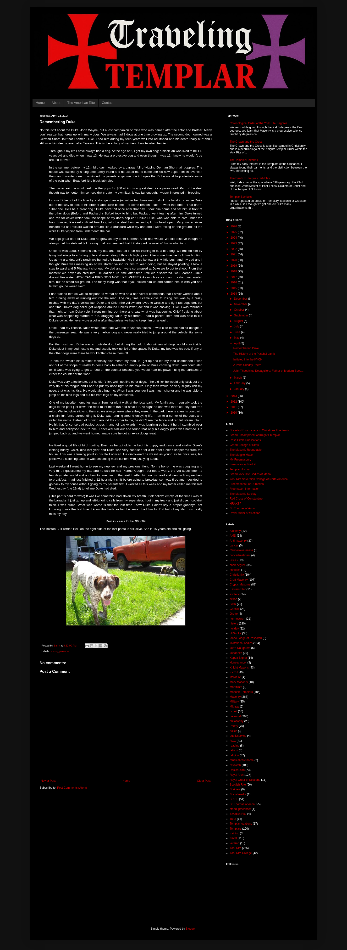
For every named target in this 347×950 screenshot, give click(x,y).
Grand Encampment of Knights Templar (255, 435)
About (56, 103)
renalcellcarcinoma (242, 760)
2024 (234, 237)
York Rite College (241, 853)
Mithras (234, 706)
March (238, 377)
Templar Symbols (241, 196)
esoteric (235, 594)
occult (233, 711)
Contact (107, 103)
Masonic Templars (241, 692)
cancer (234, 545)
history (54, 651)
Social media (238, 794)
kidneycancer (238, 662)
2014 (234, 293)
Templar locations (241, 823)
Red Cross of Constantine (246, 498)
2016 (234, 282)
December (241, 298)
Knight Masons (239, 667)
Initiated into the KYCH (247, 359)
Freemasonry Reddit (243, 464)
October (239, 309)
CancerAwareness (241, 550)
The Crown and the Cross (246, 141)
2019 (234, 265)
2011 (234, 407)
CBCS (234, 560)
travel (233, 838)
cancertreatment (240, 555)
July (237, 326)
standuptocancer (240, 809)
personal (64, 651)
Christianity (237, 574)
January (239, 389)
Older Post (204, 780)
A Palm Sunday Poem (247, 365)
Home (40, 103)
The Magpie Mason (242, 454)
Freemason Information (244, 488)
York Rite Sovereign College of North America (259, 479)
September (241, 315)
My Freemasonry (240, 459)
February (240, 383)
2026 (234, 226)
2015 (234, 288)
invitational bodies (241, 643)
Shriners (235, 789)
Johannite (236, 653)
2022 (234, 249)
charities (235, 570)
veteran (234, 843)
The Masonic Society (243, 493)
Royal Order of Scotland (245, 513)
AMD (233, 535)
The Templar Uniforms (244, 160)
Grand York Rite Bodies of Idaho (250, 474)
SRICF (234, 799)
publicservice (238, 735)
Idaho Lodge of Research (246, 638)
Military (234, 701)
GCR (233, 604)
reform (234, 750)
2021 (234, 254)
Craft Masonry (239, 579)
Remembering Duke (246, 348)
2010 (234, 412)
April (237, 343)
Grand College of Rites (244, 445)
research (235, 765)
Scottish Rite (238, 784)
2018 (234, 271)
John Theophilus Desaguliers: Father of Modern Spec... (268, 370)
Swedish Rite (238, 813)
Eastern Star (238, 589)
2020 (234, 260)
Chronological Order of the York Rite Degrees (258, 123)
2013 (234, 396)
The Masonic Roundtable (246, 449)
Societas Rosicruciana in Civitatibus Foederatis (260, 430)
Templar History (240, 469)
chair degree (238, 565)
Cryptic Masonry (240, 584)
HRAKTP (236, 503)
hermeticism (237, 618)
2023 (234, 243)
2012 (234, 401)
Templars (236, 828)
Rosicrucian (237, 770)
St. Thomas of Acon (242, 508)
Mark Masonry (239, 682)
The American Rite (81, 103)
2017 (234, 277)
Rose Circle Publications (245, 440)
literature (235, 677)
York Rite (235, 848)
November (241, 304)
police (233, 731)
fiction (233, 599)
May (237, 337)
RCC (233, 740)
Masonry (235, 696)
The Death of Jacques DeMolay (250, 178)
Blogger (191, 928)
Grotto (234, 613)
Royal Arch (237, 774)
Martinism (236, 687)
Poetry (234, 726)
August (239, 321)
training (234, 833)
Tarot (233, 819)
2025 (234, 232)
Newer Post (48, 780)
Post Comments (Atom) (72, 787)
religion (234, 755)
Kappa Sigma (238, 657)
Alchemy (235, 531)
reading (234, 745)
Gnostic (235, 609)
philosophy (236, 721)
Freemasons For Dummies (247, 484)
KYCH (234, 672)
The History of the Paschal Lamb (254, 353)
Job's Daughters (240, 648)
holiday (234, 628)
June (237, 332)
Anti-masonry (238, 540)
